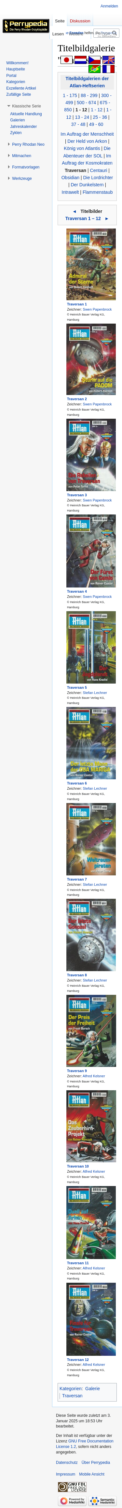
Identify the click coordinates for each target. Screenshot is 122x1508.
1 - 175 (70, 95)
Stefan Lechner (95, 693)
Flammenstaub (98, 192)
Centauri (98, 170)
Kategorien (71, 1388)
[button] (26, 106)
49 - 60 (96, 124)
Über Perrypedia (96, 1462)
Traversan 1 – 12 (83, 218)
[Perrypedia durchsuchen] (106, 33)
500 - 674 (86, 102)
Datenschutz (67, 1462)
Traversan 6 (77, 783)
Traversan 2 (77, 399)
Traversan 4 (77, 591)
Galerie (92, 1388)
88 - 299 (89, 95)
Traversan (75, 170)
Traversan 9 (77, 1071)
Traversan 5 (77, 687)
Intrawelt (70, 192)
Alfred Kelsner (94, 1076)
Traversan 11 (78, 1263)
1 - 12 (81, 109)
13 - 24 (82, 117)
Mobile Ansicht (91, 1474)
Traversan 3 (77, 495)
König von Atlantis (82, 148)
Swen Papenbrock (97, 309)
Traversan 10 (78, 1166)
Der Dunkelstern (87, 184)
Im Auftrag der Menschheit (87, 134)
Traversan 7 (77, 879)
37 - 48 (78, 124)
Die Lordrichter (98, 177)
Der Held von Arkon (87, 141)
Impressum (65, 1474)
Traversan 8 (77, 975)
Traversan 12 (78, 1360)
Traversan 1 (77, 304)
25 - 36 (100, 117)
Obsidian (70, 177)
